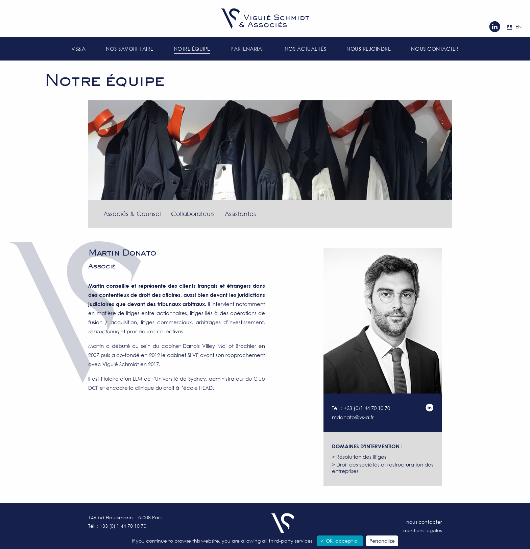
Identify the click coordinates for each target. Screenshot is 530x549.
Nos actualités (305, 49)
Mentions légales (422, 530)
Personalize (382, 541)
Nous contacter (434, 49)
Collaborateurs (193, 213)
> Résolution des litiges (359, 457)
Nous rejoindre (368, 49)
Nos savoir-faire (129, 49)
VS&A (78, 49)
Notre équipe (192, 49)
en (518, 26)
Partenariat (247, 49)
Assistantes (240, 213)
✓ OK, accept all (340, 541)
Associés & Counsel (132, 213)
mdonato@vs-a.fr (353, 417)
